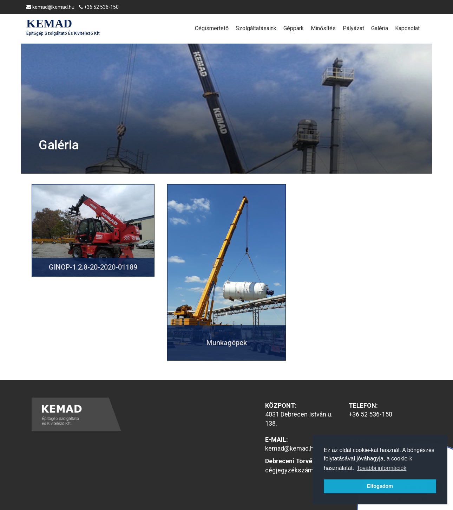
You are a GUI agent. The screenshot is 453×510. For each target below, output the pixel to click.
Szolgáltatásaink (256, 28)
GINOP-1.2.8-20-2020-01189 (93, 267)
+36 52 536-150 (99, 7)
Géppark (293, 28)
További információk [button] (381, 468)
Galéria (379, 28)
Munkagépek (226, 342)
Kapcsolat (407, 28)
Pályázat (353, 28)
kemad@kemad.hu (50, 7)
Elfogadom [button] (380, 486)
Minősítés (323, 28)
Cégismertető (212, 28)
